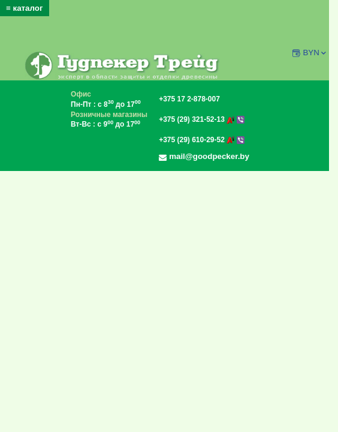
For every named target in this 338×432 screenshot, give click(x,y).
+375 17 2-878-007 (189, 99)
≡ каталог (24, 8)
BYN (315, 52)
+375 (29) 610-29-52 (201, 140)
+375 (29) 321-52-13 (201, 119)
